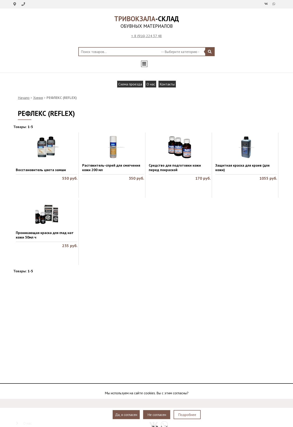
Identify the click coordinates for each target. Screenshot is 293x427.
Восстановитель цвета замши (41, 170)
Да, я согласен (126, 414)
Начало (24, 97)
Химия (38, 97)
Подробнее (187, 414)
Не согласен (156, 414)
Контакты (167, 84)
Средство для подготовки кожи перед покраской (175, 167)
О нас (150, 84)
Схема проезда (130, 84)
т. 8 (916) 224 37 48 (146, 36)
